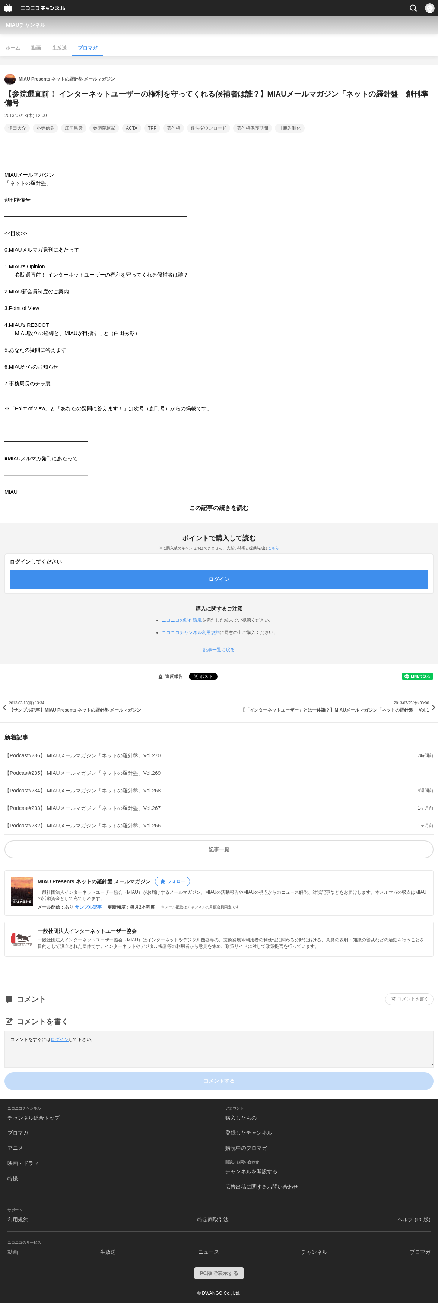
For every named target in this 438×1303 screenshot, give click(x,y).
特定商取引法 (213, 1219)
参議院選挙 (104, 128)
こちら (273, 548)
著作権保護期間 (252, 128)
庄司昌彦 (74, 128)
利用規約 (17, 1219)
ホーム (13, 48)
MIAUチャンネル (25, 25)
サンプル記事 (88, 907)
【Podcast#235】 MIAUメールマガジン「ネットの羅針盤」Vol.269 (82, 773)
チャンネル (314, 1252)
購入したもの (241, 1118)
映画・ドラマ (23, 1163)
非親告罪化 (290, 128)
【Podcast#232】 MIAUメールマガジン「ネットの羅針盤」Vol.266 (82, 825)
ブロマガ (87, 48)
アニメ (15, 1148)
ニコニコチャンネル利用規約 (191, 632)
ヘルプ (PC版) (414, 1219)
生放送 (59, 48)
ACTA (131, 128)
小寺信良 (45, 128)
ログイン (60, 1039)
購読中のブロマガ (246, 1148)
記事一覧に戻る (219, 649)
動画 (36, 48)
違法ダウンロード (208, 128)
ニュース (208, 1252)
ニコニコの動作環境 (182, 620)
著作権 (173, 128)
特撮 (12, 1178)
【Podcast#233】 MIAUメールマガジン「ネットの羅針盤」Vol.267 (82, 808)
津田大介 (17, 128)
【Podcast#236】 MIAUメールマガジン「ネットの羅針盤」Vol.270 (82, 755)
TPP (152, 128)
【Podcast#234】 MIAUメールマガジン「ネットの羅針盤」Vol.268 (82, 790)
